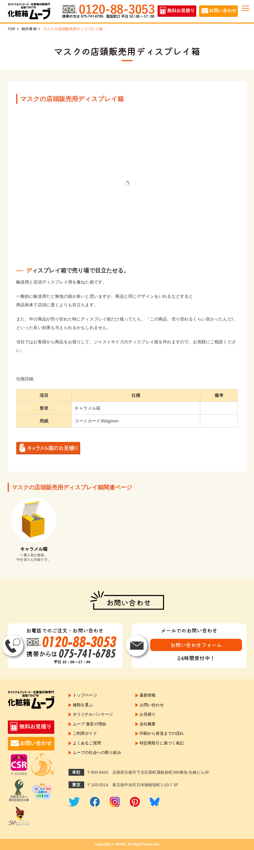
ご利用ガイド (85, 733)
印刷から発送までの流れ (162, 733)
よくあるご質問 (87, 743)
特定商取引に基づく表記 (162, 743)
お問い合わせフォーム (196, 644)
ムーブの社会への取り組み (97, 752)
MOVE (120, 844)
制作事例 (29, 29)
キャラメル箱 (34, 549)
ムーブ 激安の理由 (89, 724)
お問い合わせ (152, 705)
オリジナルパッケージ (93, 714)
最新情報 (148, 695)
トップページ (85, 695)
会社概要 (148, 724)
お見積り (148, 714)
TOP (11, 29)
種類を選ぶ (83, 705)
